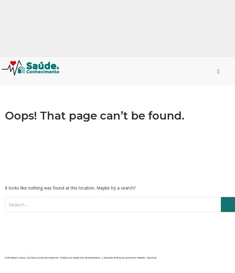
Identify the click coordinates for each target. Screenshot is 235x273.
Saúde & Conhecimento (42, 257)
